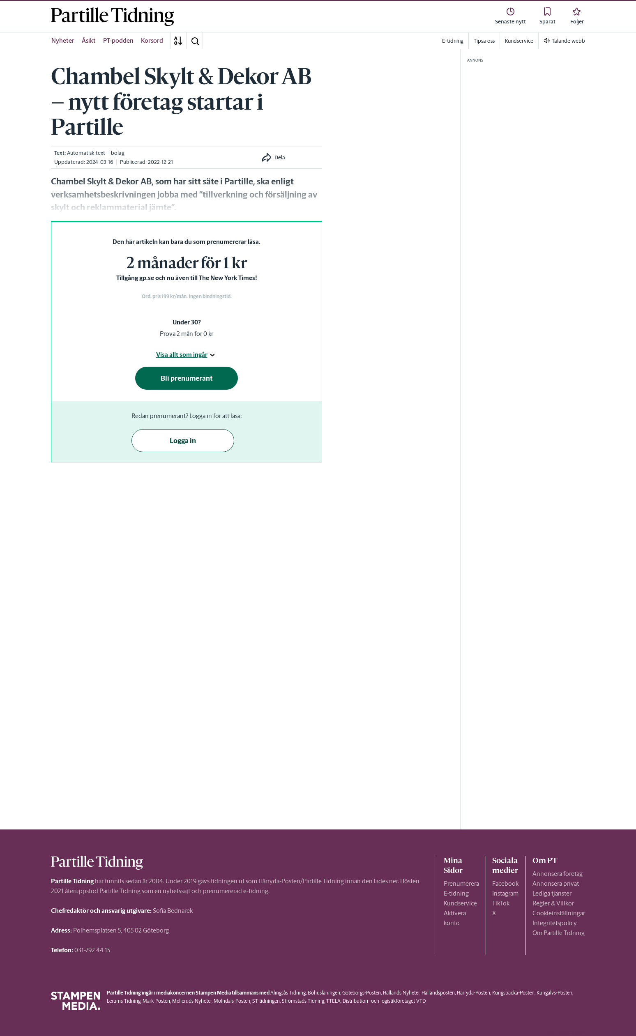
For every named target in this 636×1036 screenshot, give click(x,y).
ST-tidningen (266, 1001)
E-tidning (456, 893)
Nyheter (62, 40)
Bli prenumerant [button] (187, 378)
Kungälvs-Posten (554, 993)
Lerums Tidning (124, 1001)
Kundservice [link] (519, 40)
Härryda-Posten (473, 993)
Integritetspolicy (554, 923)
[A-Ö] (178, 40)
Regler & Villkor (553, 903)
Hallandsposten (438, 993)
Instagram (505, 893)
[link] (112, 16)
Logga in (183, 440)
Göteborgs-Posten (361, 993)
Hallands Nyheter (401, 993)
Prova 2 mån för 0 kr (186, 334)
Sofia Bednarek (173, 910)
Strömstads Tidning (303, 1001)
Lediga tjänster (551, 893)
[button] (195, 41)
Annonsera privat (555, 883)
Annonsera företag (557, 873)
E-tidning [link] (452, 40)
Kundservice (460, 903)
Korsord (152, 40)
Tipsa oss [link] (484, 40)
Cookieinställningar (558, 913)
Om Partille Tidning (558, 933)
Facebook (505, 883)
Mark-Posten (156, 1001)
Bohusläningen (324, 993)
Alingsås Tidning (288, 993)
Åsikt (89, 40)
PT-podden (118, 40)
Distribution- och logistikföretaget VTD (384, 1001)
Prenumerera (461, 883)
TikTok (500, 903)
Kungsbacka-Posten (513, 993)
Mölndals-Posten (232, 1001)
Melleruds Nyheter (192, 1001)
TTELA (333, 1001)
